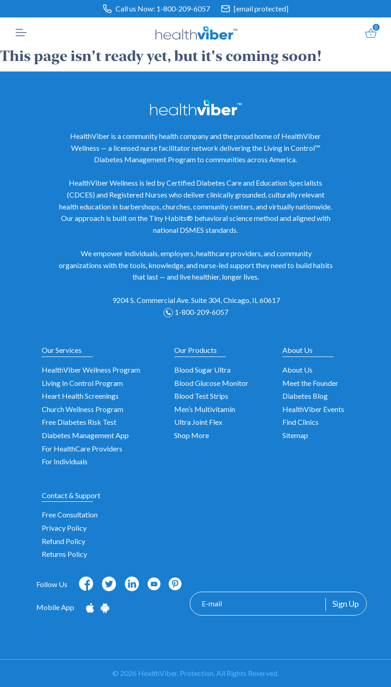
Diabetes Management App (85, 435)
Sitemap (295, 435)
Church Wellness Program (82, 409)
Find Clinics (300, 422)
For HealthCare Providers (82, 448)
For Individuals (65, 461)
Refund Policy (63, 541)
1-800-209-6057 (183, 8)
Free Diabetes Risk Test (79, 422)
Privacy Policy (64, 527)
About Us (297, 369)
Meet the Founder (310, 383)
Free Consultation (70, 514)
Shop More (191, 435)
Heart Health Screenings (80, 395)
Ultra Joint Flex (198, 422)
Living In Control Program (82, 383)
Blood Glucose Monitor (211, 383)
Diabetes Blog (305, 395)
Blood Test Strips (201, 395)
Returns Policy (64, 554)
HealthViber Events (313, 409)
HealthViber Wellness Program (91, 369)
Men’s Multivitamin (204, 409)
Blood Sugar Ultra (202, 369)
